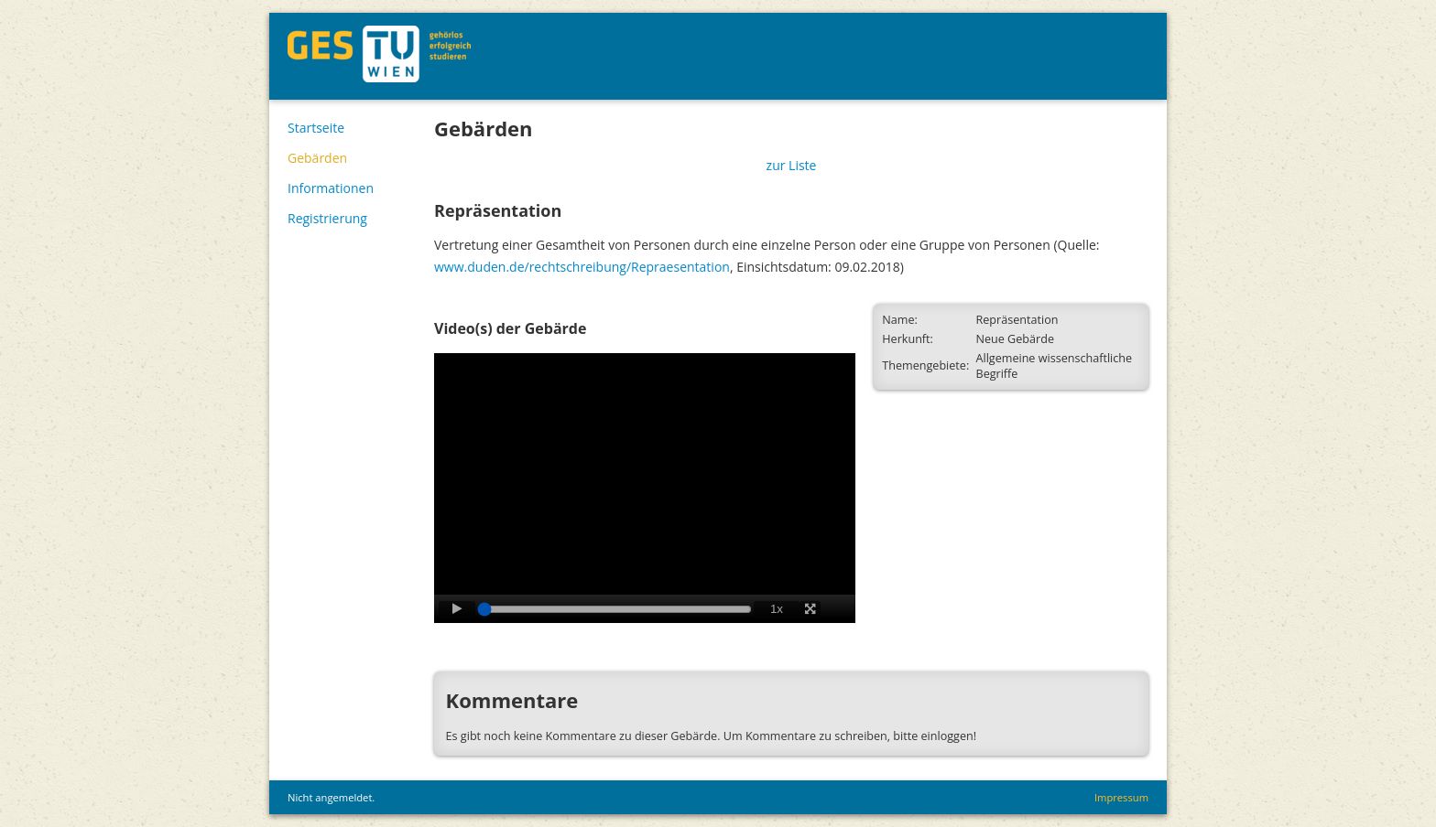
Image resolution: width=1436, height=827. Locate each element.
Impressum (1121, 797)
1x (776, 609)
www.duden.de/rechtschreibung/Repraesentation (582, 266)
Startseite (316, 127)
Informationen (331, 188)
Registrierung (327, 218)
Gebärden (317, 157)
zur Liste (792, 165)
